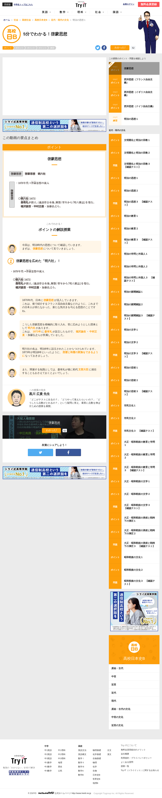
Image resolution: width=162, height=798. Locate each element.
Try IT (81, 4)
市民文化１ (130, 405)
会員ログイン (128, 4)
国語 (116, 12)
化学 (95, 766)
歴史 (60, 766)
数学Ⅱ (81, 762)
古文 (109, 750)
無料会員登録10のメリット (133, 750)
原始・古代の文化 (120, 709)
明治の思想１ (131, 119)
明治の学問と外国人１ (136, 253)
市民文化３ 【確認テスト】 (139, 430)
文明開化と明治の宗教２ (137, 152)
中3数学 (48, 771)
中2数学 (48, 766)
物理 (95, 762)
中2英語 (48, 754)
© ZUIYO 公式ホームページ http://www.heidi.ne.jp (59, 793)
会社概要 (125, 754)
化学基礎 (97, 754)
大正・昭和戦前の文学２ (137, 494)
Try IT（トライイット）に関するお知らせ (140, 770)
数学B (81, 775)
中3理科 (61, 758)
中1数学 (48, 762)
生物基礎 (97, 758)
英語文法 (82, 750)
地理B (95, 783)
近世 (113, 684)
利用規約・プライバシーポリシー (136, 758)
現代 (113, 700)
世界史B (96, 779)
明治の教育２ (131, 228)
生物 (95, 771)
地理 (60, 762)
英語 (45, 12)
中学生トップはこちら (23, 5)
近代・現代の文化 (117, 130)
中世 (113, 676)
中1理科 (61, 750)
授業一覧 (125, 766)
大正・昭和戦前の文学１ (137, 481)
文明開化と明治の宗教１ (137, 140)
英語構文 (82, 754)
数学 (63, 12)
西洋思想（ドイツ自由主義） (139, 106)
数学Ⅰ (81, 758)
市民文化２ (130, 418)
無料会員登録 (149, 4)
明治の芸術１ (131, 367)
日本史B (96, 775)
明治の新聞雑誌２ (133, 304)
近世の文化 (117, 725)
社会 (98, 12)
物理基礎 (97, 750)
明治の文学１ (131, 329)
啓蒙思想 (129, 68)
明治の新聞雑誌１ (133, 291)
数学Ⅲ (81, 766)
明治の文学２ (131, 342)
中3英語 (48, 758)
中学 (46, 746)
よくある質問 (127, 762)
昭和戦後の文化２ (133, 569)
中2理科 (61, 754)
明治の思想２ (131, 190)
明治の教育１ (131, 216)
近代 (113, 692)
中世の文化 (117, 717)
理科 (80, 12)
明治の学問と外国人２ (136, 266)
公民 (60, 771)
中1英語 (48, 750)
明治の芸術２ (131, 380)
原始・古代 (117, 668)
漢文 (109, 754)
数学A (81, 771)
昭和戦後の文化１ (133, 557)
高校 (80, 746)
